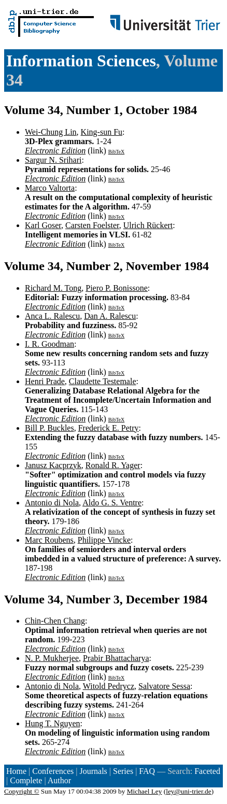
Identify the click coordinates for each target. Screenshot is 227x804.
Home (16, 771)
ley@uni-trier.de (188, 791)
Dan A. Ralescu (110, 316)
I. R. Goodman (49, 344)
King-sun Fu (101, 132)
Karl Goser (43, 225)
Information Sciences (81, 60)
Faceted (207, 771)
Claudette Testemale (102, 381)
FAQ (147, 771)
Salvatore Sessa (164, 686)
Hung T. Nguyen (52, 723)
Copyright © (21, 791)
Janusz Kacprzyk (53, 465)
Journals (93, 771)
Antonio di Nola (52, 502)
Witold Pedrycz (108, 686)
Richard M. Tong (53, 288)
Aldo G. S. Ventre (111, 502)
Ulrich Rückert (148, 225)
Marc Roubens (49, 539)
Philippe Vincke (104, 539)
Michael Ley (144, 791)
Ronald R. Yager (113, 465)
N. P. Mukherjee (52, 658)
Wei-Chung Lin (51, 132)
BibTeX (116, 151)
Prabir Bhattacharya (116, 658)
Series (123, 771)
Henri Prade (45, 381)
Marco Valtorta (50, 188)
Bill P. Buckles (49, 428)
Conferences (53, 771)
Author (59, 780)
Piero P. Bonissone (117, 288)
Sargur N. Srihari (53, 160)
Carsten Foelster (92, 225)
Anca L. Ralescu (52, 316)
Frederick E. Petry (108, 428)
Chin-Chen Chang (55, 620)
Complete (26, 780)
